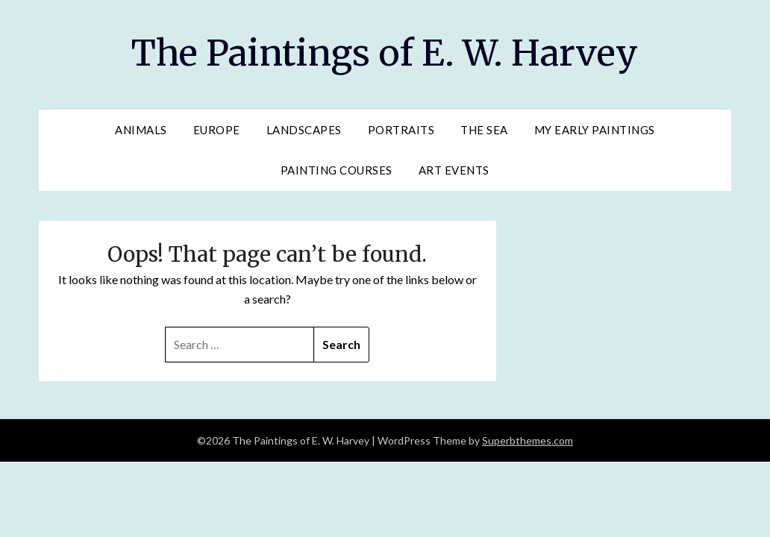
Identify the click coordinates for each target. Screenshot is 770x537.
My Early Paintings (594, 129)
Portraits (401, 129)
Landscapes (304, 129)
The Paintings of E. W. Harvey (384, 53)
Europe (216, 129)
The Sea (484, 129)
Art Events (454, 170)
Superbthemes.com (527, 440)
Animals (141, 129)
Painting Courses (336, 170)
